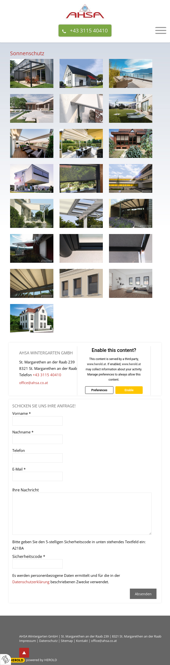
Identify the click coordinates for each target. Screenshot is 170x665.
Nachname (22, 431)
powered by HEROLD (41, 660)
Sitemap (67, 640)
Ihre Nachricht (25, 490)
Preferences (99, 390)
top (24, 653)
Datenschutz (48, 640)
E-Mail (19, 469)
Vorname (21, 413)
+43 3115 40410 (89, 30)
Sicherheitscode (28, 556)
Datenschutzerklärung (30, 581)
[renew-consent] (5, 659)
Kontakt (82, 640)
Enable (128, 390)
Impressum (27, 640)
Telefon (18, 450)
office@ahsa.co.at (33, 382)
